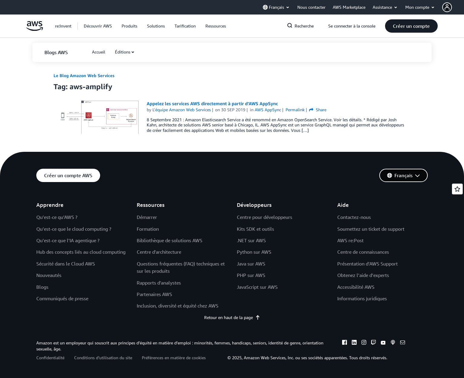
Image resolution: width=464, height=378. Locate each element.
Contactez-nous (354, 217)
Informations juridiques (362, 298)
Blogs (42, 287)
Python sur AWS (254, 252)
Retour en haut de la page (232, 317)
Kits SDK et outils (255, 229)
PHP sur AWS (251, 275)
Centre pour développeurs (264, 217)
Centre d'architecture (159, 252)
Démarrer (147, 217)
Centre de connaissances (363, 252)
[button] (453, 7)
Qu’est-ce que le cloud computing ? (73, 229)
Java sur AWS (251, 264)
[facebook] (344, 343)
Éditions (122, 51)
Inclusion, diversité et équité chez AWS (177, 306)
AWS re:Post (350, 240)
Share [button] (317, 109)
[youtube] (383, 343)
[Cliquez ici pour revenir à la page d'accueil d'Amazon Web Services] (34, 29)
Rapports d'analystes (159, 283)
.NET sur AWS (251, 240)
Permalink (295, 109)
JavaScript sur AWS (257, 287)
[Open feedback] (457, 189)
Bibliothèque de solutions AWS (169, 240)
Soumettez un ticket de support (370, 229)
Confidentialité (50, 357)
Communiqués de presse (62, 298)
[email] (402, 343)
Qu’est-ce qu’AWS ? (56, 217)
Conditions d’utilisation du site (103, 357)
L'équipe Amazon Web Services (181, 109)
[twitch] (373, 343)
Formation (148, 229)
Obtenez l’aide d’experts (363, 275)
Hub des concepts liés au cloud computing (81, 252)
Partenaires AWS (154, 294)
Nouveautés (48, 275)
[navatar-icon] (447, 7)
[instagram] (363, 343)
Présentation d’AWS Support (367, 264)
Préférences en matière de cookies (174, 357)
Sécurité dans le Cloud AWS (65, 264)
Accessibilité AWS (355, 287)
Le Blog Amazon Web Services (84, 75)
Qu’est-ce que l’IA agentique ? (68, 240)
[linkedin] (354, 343)
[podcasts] (392, 343)
